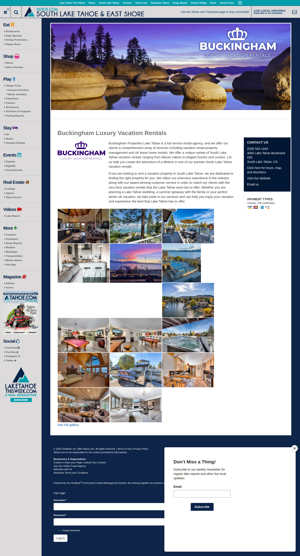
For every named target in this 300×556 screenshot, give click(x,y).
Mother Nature (14, 260)
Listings (10, 188)
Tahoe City (141, 3)
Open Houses (13, 197)
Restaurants (13, 31)
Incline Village (199, 3)
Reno (213, 3)
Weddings (11, 251)
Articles (10, 283)
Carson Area (227, 3)
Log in (60, 538)
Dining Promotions (16, 39)
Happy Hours (13, 44)
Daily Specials (14, 35)
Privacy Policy (140, 448)
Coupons (11, 234)
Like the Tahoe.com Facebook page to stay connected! (215, 11)
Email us (253, 184)
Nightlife (10, 166)
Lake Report (13, 216)
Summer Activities (18, 90)
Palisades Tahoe (160, 3)
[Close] (294, 476)
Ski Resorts (12, 107)
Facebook (13, 347)
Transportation (14, 256)
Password (60, 515)
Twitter (11, 360)
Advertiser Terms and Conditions (71, 472)
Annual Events (14, 170)
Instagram (13, 356)
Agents (10, 193)
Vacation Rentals (15, 143)
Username (60, 500)
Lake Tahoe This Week (72, 3)
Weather (10, 247)
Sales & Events (14, 67)
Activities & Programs (18, 111)
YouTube (12, 352)
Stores (9, 63)
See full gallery (68, 425)
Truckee (127, 3)
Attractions (12, 98)
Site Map (11, 264)
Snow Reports (14, 243)
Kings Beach (180, 3)
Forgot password (71, 530)
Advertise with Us (63, 469)
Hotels (9, 138)
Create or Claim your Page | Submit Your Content (80, 462)
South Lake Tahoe (109, 3)
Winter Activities (17, 94)
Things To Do (13, 85)
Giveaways (12, 239)
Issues (9, 287)
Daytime (10, 161)
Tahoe (91, 3)
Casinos (10, 103)
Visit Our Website (259, 178)
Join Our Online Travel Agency (70, 466)
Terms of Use (124, 448)
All (7, 134)
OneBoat (76, 483)
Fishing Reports (15, 115)
